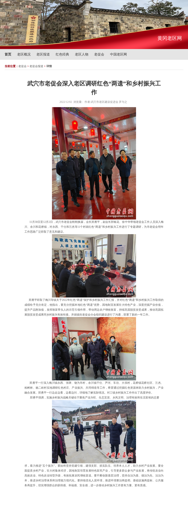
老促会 (99, 54)
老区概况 (24, 54)
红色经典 (62, 54)
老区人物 (81, 54)
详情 (49, 66)
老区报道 (43, 54)
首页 (8, 54)
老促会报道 (36, 66)
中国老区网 (118, 54)
